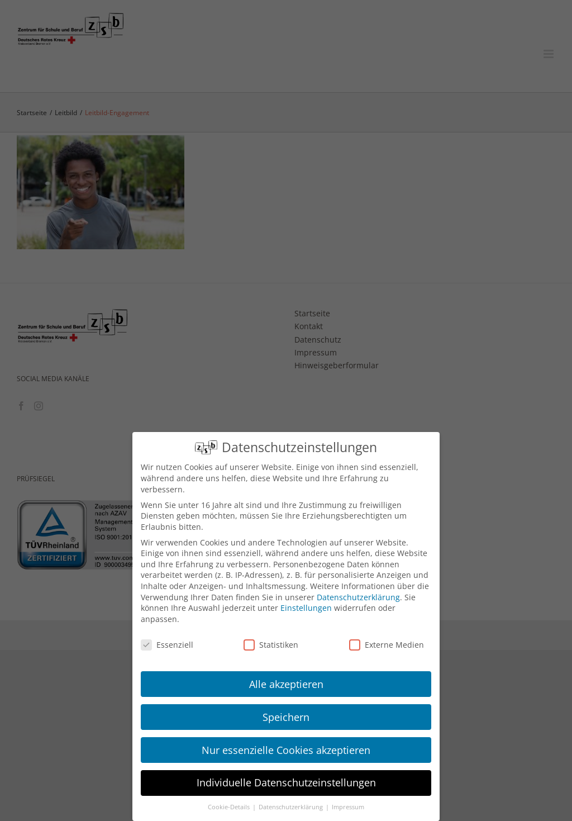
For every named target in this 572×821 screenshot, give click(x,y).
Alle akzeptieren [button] (286, 684)
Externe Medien (386, 644)
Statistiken (271, 644)
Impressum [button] (348, 807)
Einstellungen (306, 607)
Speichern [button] (286, 717)
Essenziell (167, 644)
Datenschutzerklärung (358, 597)
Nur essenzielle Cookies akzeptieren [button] (286, 750)
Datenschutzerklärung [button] (292, 807)
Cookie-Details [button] (229, 807)
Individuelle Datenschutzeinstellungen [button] (286, 782)
